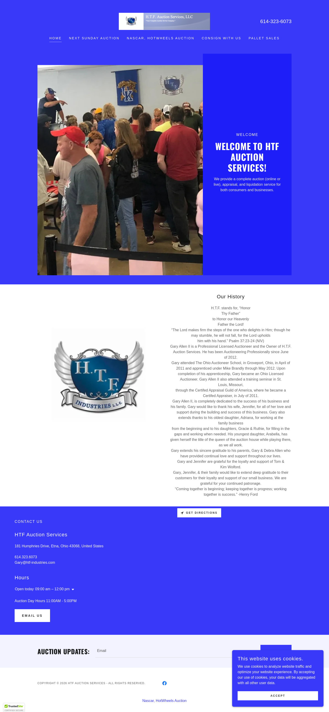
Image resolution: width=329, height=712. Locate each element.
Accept (278, 698)
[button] (72, 589)
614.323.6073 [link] (26, 557)
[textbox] (175, 651)
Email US (32, 615)
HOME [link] (55, 38)
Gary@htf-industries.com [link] (35, 562)
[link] (164, 21)
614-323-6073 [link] (276, 21)
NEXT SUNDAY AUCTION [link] (94, 38)
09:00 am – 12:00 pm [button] (52, 589)
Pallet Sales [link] (264, 38)
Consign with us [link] (221, 38)
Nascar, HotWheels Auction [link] (160, 38)
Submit (276, 651)
